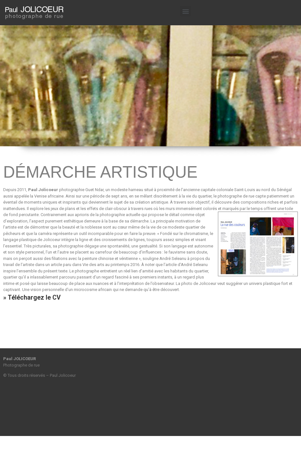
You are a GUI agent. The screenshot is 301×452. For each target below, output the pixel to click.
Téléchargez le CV (34, 297)
